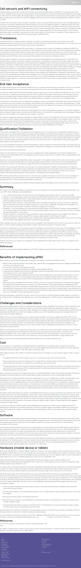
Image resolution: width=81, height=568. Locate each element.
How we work (4, 542)
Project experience (47, 544)
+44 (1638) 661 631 (5, 560)
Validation (3, 549)
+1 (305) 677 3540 (46, 552)
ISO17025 (44, 541)
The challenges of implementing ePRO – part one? (14, 254)
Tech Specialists (5, 547)
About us (3, 541)
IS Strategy (4, 544)
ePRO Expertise (46, 539)
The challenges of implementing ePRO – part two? (14, 6)
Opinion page (43, 517)
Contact (44, 547)
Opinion (44, 542)
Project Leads (4, 546)
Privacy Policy (45, 546)
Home (2, 539)
